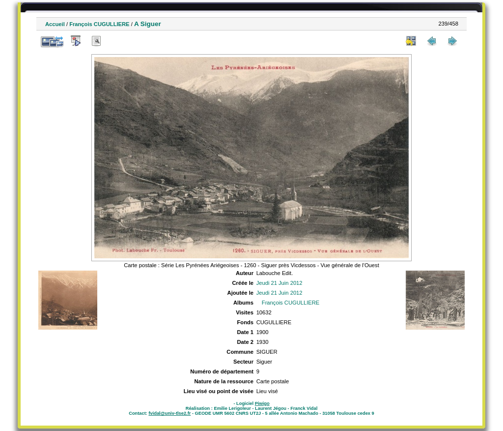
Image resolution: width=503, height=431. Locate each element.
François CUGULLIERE (99, 24)
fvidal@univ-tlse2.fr (169, 413)
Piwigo (262, 403)
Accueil (55, 24)
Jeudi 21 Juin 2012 (279, 283)
